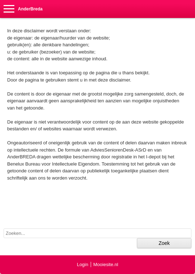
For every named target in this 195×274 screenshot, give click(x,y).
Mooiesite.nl (105, 264)
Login (82, 264)
